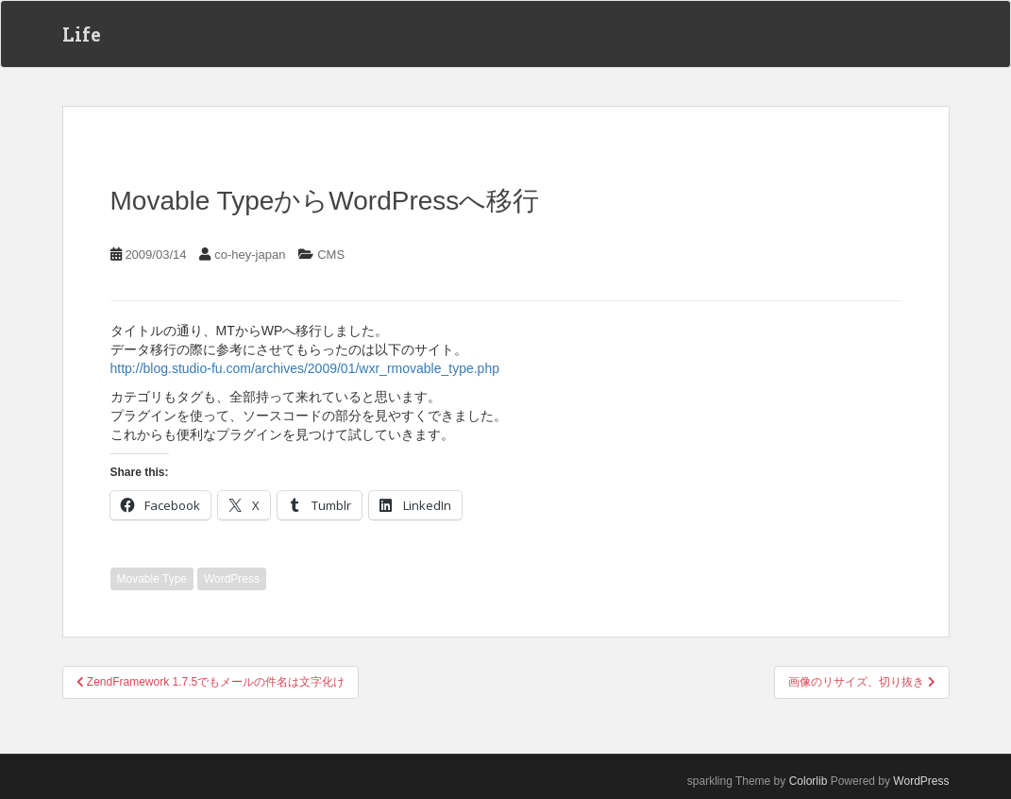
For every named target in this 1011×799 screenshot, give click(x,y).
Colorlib (808, 781)
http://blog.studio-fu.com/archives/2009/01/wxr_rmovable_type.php (304, 368)
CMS (331, 254)
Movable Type (152, 579)
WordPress (232, 579)
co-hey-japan (249, 254)
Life (81, 34)
